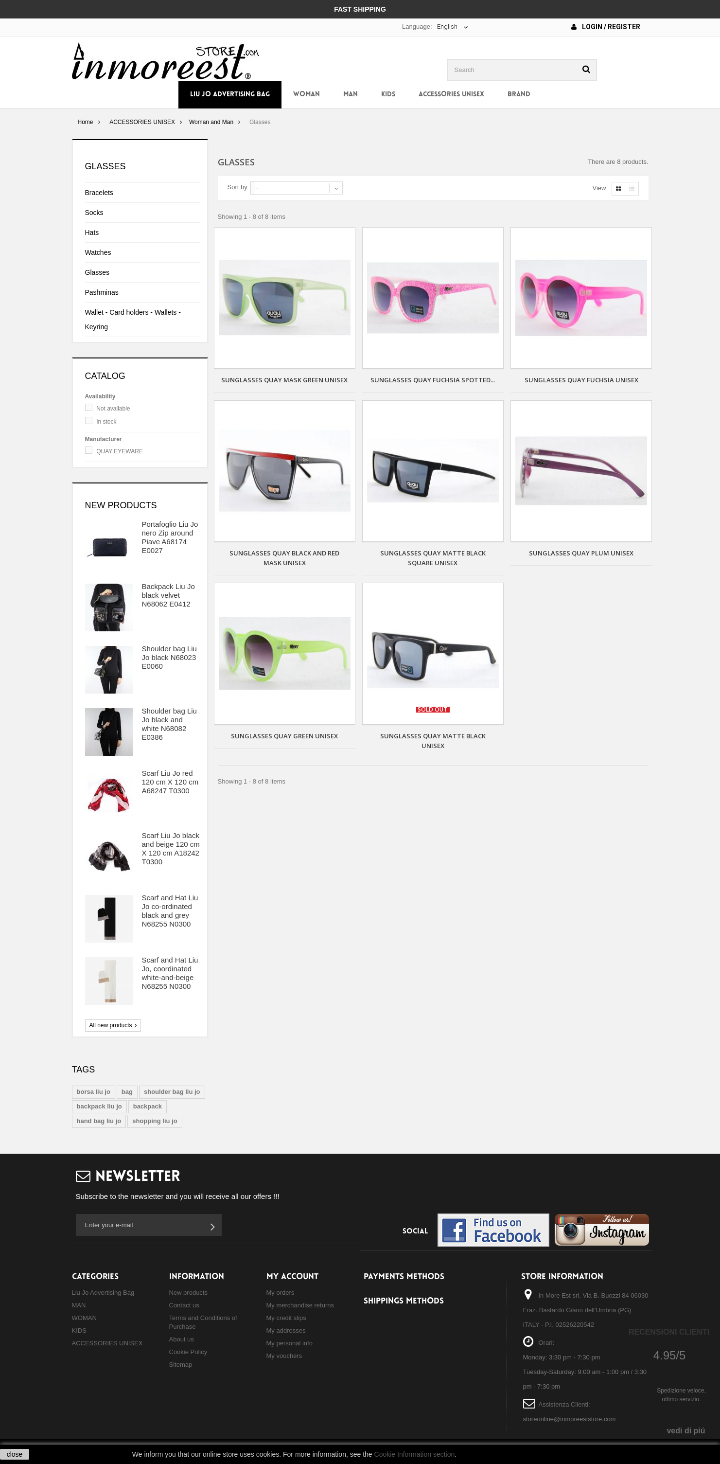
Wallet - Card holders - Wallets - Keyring (133, 319)
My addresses (286, 1330)
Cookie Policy (188, 1352)
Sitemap (181, 1364)
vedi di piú (686, 1431)
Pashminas (102, 292)
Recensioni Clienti (669, 1332)
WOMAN (306, 94)
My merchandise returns (300, 1305)
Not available (113, 408)
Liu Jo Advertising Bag (230, 94)
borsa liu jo (93, 1091)
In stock (106, 421)
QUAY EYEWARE (119, 451)
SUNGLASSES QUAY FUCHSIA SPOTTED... (432, 379)
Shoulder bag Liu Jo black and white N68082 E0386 (169, 724)
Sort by (237, 187)
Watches (98, 252)
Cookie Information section (414, 1454)
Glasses (97, 272)
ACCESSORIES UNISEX (451, 94)
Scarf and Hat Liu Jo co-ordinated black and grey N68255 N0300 (170, 910)
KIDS (388, 94)
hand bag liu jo (99, 1121)
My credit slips (286, 1317)
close (15, 1454)
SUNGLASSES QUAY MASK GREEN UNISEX (284, 379)
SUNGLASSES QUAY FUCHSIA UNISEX (581, 379)
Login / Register (605, 27)
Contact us (184, 1305)
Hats (92, 232)
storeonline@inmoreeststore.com (569, 1419)
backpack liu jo (99, 1106)
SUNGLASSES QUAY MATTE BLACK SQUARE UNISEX (433, 558)
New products (121, 505)
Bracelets (99, 192)
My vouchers (284, 1355)
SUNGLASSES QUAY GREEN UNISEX (284, 736)
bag (127, 1091)
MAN (350, 94)
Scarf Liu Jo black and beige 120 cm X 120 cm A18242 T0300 (171, 848)
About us (181, 1339)
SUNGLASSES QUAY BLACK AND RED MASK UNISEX (284, 558)
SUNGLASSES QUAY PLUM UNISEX (581, 553)
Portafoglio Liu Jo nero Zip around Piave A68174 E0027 (170, 537)
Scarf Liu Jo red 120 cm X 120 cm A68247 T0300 (170, 782)
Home (85, 122)
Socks (94, 212)
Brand (519, 94)
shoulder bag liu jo (172, 1091)
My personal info (289, 1343)
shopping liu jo (154, 1121)
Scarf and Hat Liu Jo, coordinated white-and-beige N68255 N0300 (170, 973)
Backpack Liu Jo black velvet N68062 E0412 (168, 595)
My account (292, 1277)
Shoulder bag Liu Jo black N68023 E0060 (169, 657)
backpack (147, 1106)
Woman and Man (211, 122)
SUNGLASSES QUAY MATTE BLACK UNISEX (433, 741)
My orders (280, 1292)
